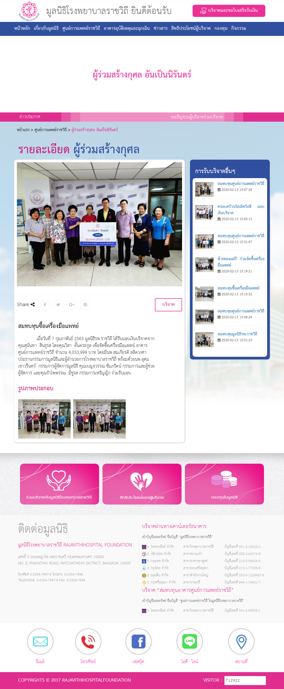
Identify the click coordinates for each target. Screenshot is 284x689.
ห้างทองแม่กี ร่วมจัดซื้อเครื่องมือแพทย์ (241, 262)
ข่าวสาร (161, 28)
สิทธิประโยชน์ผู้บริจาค (191, 28)
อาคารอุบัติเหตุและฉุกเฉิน (127, 28)
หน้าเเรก (23, 130)
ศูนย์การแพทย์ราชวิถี (81, 28)
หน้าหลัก (22, 28)
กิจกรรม (238, 28)
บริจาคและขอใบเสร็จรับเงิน (229, 10)
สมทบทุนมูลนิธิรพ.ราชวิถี (237, 334)
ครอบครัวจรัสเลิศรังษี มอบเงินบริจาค (241, 210)
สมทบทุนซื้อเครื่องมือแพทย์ (238, 288)
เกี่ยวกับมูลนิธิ (46, 28)
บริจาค (168, 304)
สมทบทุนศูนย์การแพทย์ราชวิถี (241, 184)
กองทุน (221, 28)
